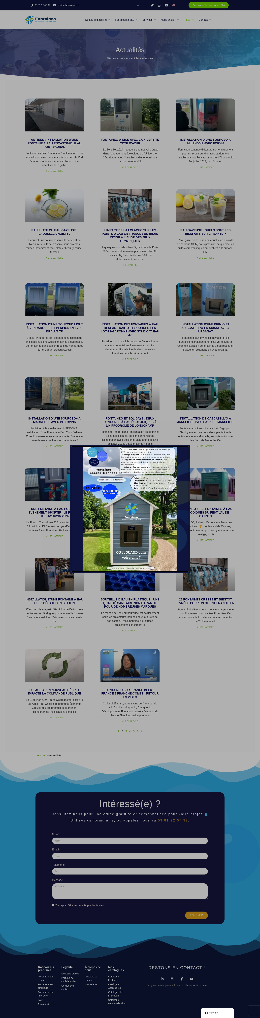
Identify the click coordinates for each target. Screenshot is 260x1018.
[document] (130, 509)
